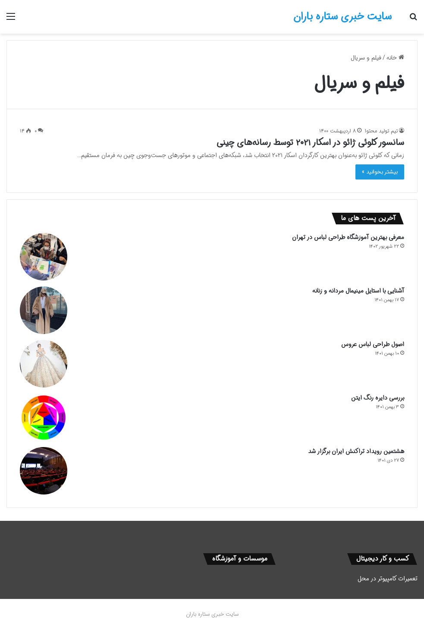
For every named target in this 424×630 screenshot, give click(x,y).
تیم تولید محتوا (381, 131)
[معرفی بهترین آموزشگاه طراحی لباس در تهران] (43, 256)
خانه (395, 58)
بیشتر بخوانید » (380, 171)
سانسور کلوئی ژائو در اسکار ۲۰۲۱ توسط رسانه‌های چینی (310, 142)
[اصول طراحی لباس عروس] (43, 363)
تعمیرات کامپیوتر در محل (388, 578)
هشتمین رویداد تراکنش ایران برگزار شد (356, 451)
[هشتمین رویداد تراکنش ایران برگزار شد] (43, 471)
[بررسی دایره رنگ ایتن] (43, 417)
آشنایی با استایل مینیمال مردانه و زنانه (358, 291)
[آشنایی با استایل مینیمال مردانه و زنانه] (43, 310)
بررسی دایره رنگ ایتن (377, 398)
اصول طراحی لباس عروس (372, 344)
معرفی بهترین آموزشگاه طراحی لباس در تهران (348, 237)
